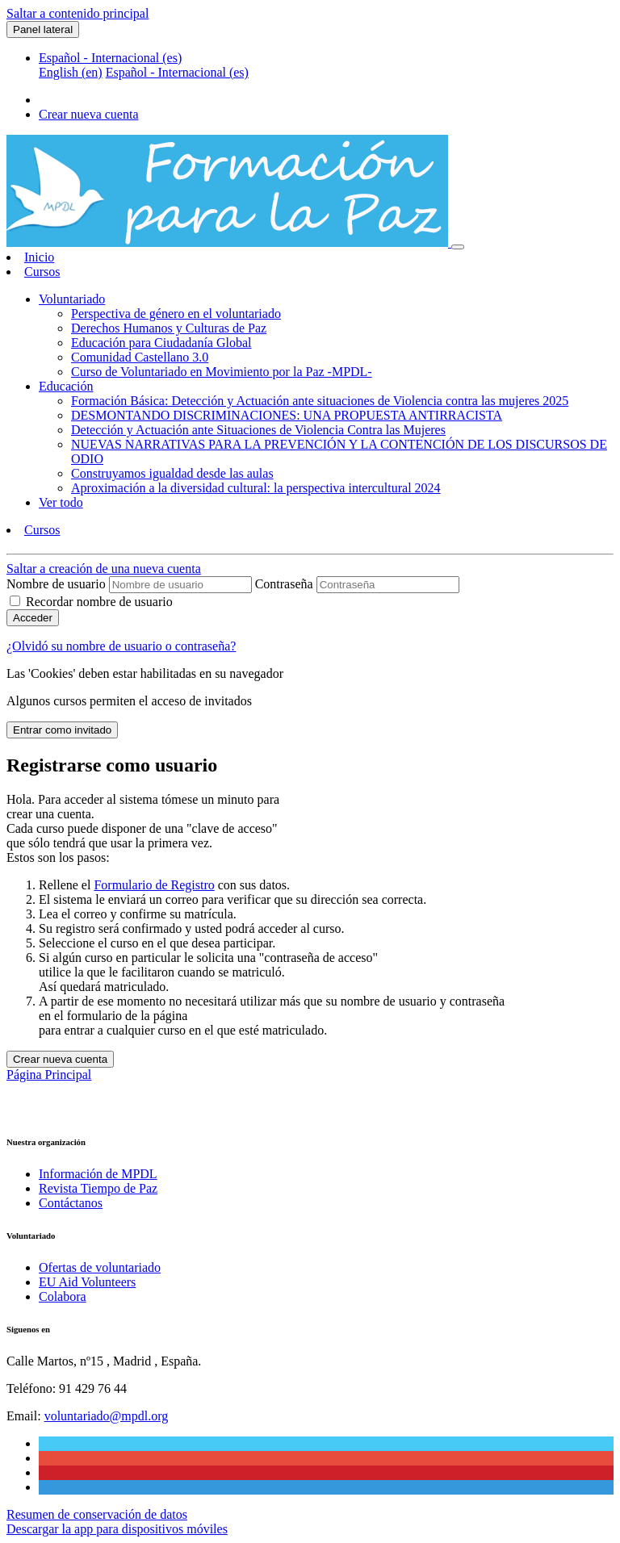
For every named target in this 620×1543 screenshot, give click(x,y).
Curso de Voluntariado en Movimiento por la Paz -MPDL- (221, 371)
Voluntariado (72, 299)
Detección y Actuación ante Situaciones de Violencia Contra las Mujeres (258, 430)
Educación (66, 386)
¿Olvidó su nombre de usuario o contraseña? (121, 646)
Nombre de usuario (57, 584)
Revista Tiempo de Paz (98, 1188)
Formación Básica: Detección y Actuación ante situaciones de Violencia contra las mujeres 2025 (319, 401)
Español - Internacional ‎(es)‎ (110, 58)
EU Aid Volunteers (87, 1282)
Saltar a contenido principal (77, 13)
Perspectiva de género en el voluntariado (176, 313)
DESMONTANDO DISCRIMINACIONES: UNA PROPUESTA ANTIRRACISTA (286, 415)
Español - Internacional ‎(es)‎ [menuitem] (177, 72)
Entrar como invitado (62, 730)
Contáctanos (71, 1203)
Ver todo (61, 502)
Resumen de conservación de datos (96, 1514)
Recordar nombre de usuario (99, 601)
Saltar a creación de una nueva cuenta (103, 568)
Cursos (42, 271)
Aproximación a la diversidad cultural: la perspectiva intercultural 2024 (256, 488)
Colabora (62, 1296)
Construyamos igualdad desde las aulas (172, 473)
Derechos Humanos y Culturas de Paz (168, 328)
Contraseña (284, 584)
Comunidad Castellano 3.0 (139, 357)
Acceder (32, 618)
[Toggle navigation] (457, 247)
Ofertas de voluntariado (100, 1267)
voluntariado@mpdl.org (106, 1416)
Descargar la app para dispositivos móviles (117, 1529)
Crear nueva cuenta (88, 114)
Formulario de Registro (154, 885)
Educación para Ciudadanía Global (161, 342)
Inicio (39, 257)
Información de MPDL (98, 1174)
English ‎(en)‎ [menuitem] (71, 72)
